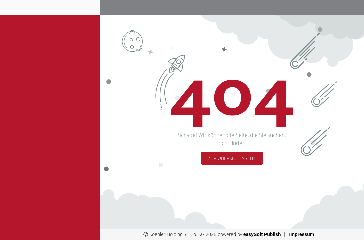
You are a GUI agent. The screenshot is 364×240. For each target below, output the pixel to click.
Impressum (301, 234)
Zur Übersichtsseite (232, 158)
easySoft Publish (262, 234)
